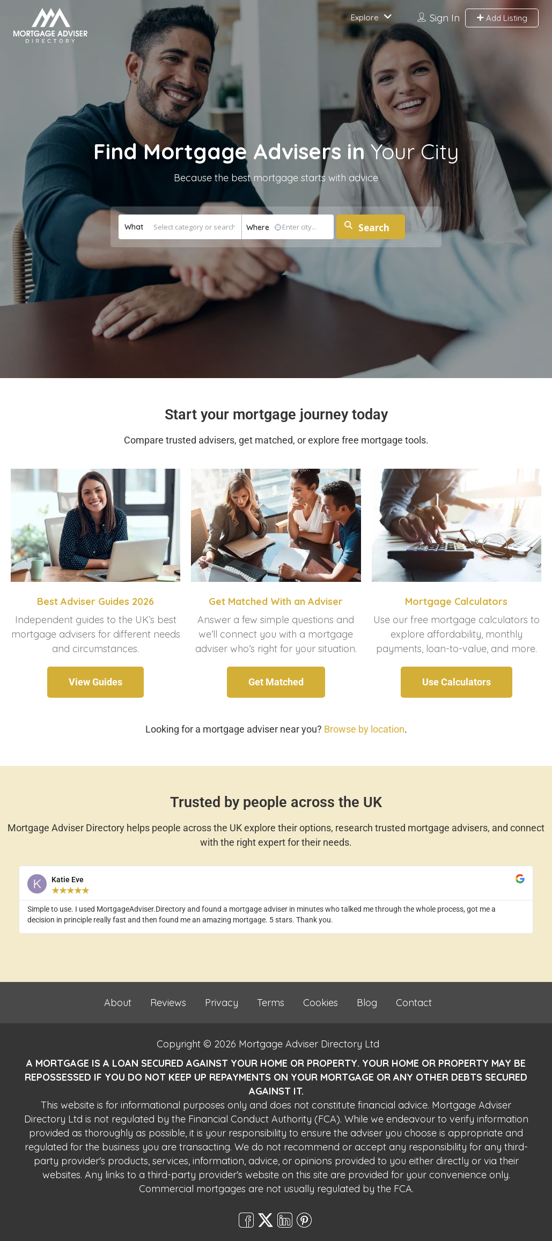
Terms (270, 1002)
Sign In (445, 18)
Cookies (320, 1002)
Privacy (221, 1002)
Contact (414, 1002)
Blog (367, 1002)
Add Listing (501, 18)
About (117, 1002)
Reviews (168, 1002)
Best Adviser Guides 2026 (95, 601)
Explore (365, 17)
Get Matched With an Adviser (276, 601)
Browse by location (364, 729)
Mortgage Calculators (456, 601)
